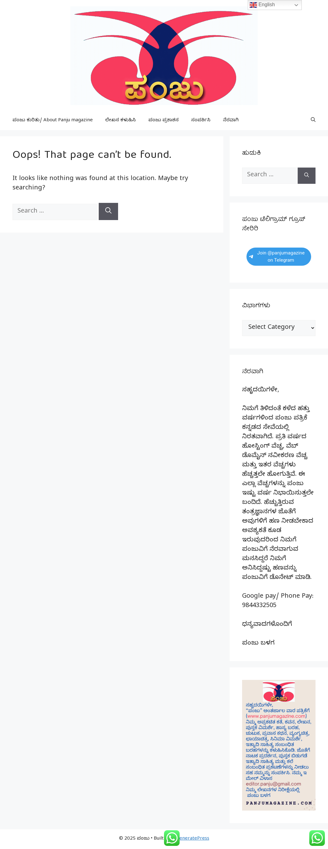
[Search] (108, 211)
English (262, 5)
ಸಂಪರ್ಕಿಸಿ (201, 121)
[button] (313, 120)
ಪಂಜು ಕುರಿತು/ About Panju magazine (52, 121)
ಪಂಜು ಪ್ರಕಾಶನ (163, 121)
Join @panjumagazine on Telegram (277, 256)
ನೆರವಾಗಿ (231, 121)
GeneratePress (192, 839)
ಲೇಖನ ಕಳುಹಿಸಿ (120, 121)
